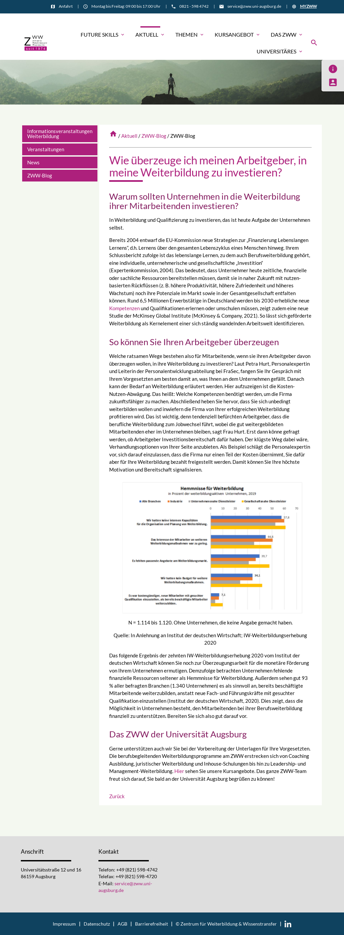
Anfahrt (66, 6)
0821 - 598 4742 (194, 6)
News (33, 162)
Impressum (64, 924)
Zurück (117, 796)
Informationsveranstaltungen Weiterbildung (59, 133)
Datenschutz (97, 924)
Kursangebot (238, 34)
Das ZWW (287, 34)
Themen (190, 34)
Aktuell (150, 34)
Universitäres (280, 51)
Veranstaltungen (45, 149)
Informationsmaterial (296, 19)
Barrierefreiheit (151, 924)
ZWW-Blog (153, 136)
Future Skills (103, 34)
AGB (122, 924)
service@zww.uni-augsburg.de (254, 6)
